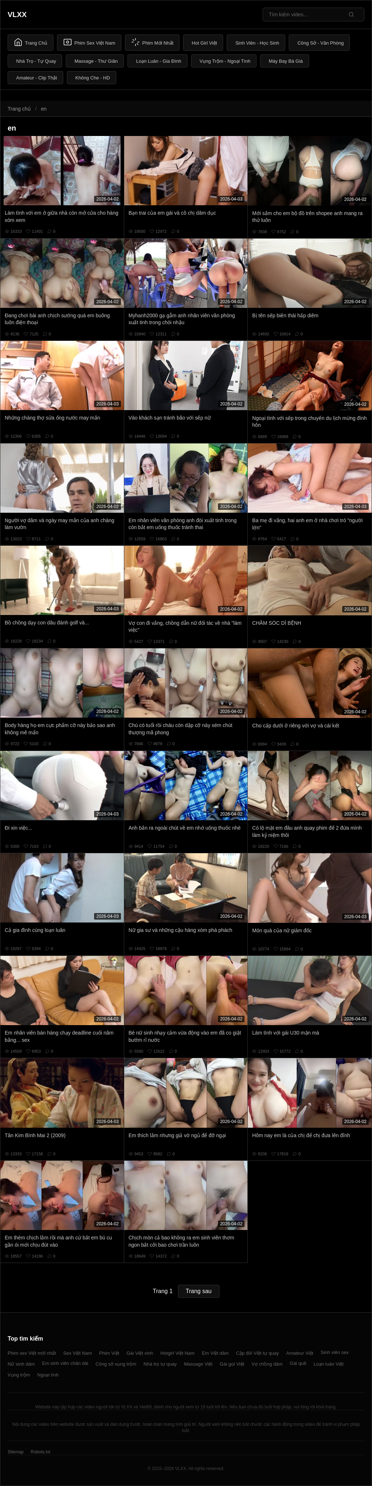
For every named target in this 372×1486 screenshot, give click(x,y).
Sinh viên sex (334, 1352)
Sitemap (16, 1451)
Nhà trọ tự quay (160, 1364)
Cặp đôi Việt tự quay (257, 1353)
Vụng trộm (19, 1375)
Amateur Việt (300, 1353)
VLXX (17, 14)
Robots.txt (40, 1451)
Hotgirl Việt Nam (177, 1353)
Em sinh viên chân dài (65, 1363)
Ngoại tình (48, 1375)
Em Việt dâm (215, 1353)
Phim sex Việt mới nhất (32, 1353)
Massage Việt (198, 1364)
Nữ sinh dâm (21, 1364)
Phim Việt (109, 1353)
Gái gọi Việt (232, 1364)
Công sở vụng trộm (116, 1364)
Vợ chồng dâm (266, 1364)
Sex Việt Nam (77, 1353)
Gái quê (298, 1363)
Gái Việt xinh (139, 1353)
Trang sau (198, 1291)
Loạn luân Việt (328, 1364)
